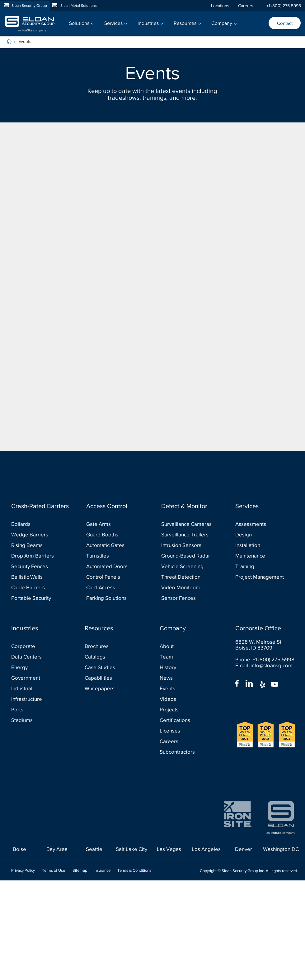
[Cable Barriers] (38, 587)
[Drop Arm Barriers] (38, 555)
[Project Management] (262, 576)
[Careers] (248, 6)
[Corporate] (38, 646)
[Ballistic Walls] (38, 576)
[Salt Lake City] (131, 849)
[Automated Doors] (113, 566)
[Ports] (38, 709)
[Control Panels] (113, 576)
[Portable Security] (38, 598)
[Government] (38, 677)
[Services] (264, 506)
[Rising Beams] (38, 545)
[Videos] (187, 699)
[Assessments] (262, 524)
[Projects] (187, 709)
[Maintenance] (262, 555)
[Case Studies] (112, 667)
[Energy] (38, 667)
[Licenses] (187, 730)
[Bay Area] (56, 849)
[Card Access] (113, 587)
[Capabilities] (112, 677)
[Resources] (114, 628)
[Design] (262, 534)
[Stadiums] (38, 720)
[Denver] (243, 849)
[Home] (9, 41)
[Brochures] (112, 646)
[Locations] (221, 6)
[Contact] (285, 23)
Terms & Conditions (134, 870)
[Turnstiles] (113, 555)
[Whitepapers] (112, 688)
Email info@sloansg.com (264, 665)
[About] (187, 646)
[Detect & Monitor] (190, 506)
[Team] (187, 656)
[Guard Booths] (113, 534)
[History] (187, 667)
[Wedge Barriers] (38, 534)
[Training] (262, 566)
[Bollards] (38, 524)
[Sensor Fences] (188, 598)
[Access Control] (115, 506)
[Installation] (262, 545)
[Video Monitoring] (188, 587)
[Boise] (19, 849)
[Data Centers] (38, 656)
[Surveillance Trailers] (188, 534)
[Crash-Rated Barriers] (40, 506)
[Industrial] (38, 688)
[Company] (189, 628)
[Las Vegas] (168, 849)
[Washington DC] (280, 849)
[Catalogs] (112, 656)
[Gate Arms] (113, 524)
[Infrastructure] (38, 699)
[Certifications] (187, 720)
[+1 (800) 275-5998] (283, 6)
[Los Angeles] (206, 849)
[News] (187, 677)
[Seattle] (94, 849)
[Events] (27, 41)
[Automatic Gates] (113, 545)
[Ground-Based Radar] (188, 555)
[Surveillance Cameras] (188, 524)
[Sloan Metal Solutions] (74, 6)
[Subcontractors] (187, 751)
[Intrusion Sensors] (188, 545)
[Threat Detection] (188, 576)
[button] (80, 23)
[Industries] (40, 628)
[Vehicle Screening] (188, 566)
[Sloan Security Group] (25, 6)
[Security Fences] (38, 566)
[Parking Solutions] (113, 598)
